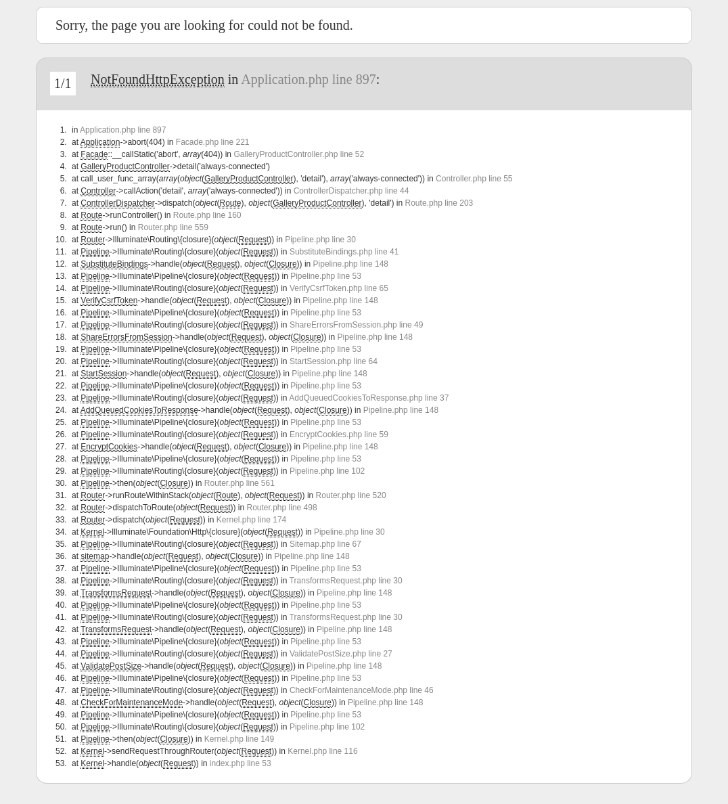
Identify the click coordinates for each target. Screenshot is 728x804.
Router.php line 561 (239, 483)
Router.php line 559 (173, 227)
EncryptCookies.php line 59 (339, 434)
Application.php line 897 (308, 79)
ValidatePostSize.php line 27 (341, 653)
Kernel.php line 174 (251, 519)
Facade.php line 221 (213, 142)
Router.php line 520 (351, 495)
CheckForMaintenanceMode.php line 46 (362, 690)
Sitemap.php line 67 (325, 544)
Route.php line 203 (439, 203)
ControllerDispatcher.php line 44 (351, 191)
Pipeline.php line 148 (350, 264)
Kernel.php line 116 (322, 751)
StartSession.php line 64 (334, 361)
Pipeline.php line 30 (320, 239)
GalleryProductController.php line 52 (298, 154)
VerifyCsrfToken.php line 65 (339, 288)
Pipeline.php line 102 (327, 471)
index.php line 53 (240, 763)
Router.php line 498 (282, 507)
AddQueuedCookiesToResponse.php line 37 (369, 398)
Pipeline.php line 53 (325, 276)
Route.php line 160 (207, 215)
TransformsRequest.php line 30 (346, 580)
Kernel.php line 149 (239, 739)
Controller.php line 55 (474, 178)
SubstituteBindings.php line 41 (344, 251)
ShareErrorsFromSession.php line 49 (356, 325)
